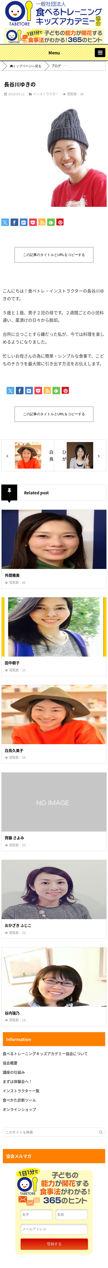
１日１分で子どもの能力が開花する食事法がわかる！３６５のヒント (54, 1188)
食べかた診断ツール (19, 1100)
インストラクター (45, 94)
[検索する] (100, 1132)
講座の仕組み (14, 1072)
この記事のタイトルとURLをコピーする (54, 255)
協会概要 (10, 1062)
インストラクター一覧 (21, 1090)
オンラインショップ (19, 1109)
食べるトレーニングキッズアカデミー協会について (45, 1053)
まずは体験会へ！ (17, 1081)
